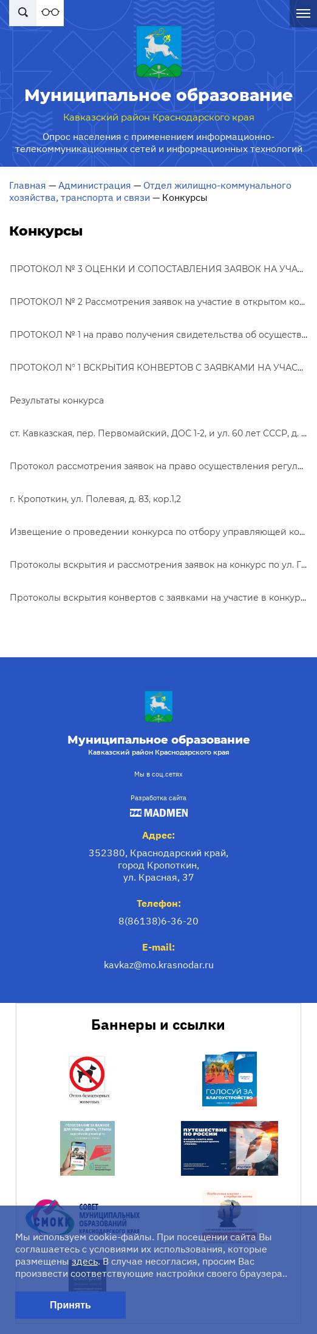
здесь (85, 1261)
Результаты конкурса (57, 400)
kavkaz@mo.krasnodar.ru (159, 965)
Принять (70, 1305)
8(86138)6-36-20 (158, 921)
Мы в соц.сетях (158, 774)
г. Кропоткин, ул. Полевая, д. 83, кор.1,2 (95, 499)
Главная (27, 185)
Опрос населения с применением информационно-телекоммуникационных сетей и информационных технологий (158, 142)
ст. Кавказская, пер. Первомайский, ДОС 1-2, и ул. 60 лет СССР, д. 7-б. (163, 433)
